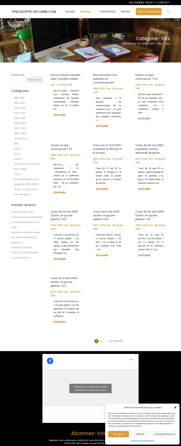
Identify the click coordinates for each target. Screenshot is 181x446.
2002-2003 (20, 118)
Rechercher (17, 74)
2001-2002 (19, 113)
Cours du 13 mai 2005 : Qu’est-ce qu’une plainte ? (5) (65, 215)
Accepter (118, 434)
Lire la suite (59, 114)
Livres (17, 174)
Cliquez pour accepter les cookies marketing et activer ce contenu (90, 388)
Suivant (118, 341)
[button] (175, 407)
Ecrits (17, 153)
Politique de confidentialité (142, 440)
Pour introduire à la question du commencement (105, 78)
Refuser (141, 434)
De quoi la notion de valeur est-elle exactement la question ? (25, 237)
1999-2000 (19, 103)
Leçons (18, 158)
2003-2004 (20, 123)
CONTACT (163, 2)
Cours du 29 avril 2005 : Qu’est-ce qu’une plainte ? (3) (150, 215)
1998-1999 (19, 98)
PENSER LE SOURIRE (21, 247)
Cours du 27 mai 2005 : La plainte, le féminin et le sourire (107, 149)
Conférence (20, 138)
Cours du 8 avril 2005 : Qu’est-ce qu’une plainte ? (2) (65, 282)
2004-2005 (99, 158)
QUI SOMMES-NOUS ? (142, 2)
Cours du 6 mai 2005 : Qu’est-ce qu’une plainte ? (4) (107, 215)
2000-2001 (20, 108)
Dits (53, 84)
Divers (17, 148)
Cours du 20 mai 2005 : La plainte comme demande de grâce (150, 149)
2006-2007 (99, 88)
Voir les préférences (164, 434)
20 (110, 341)
